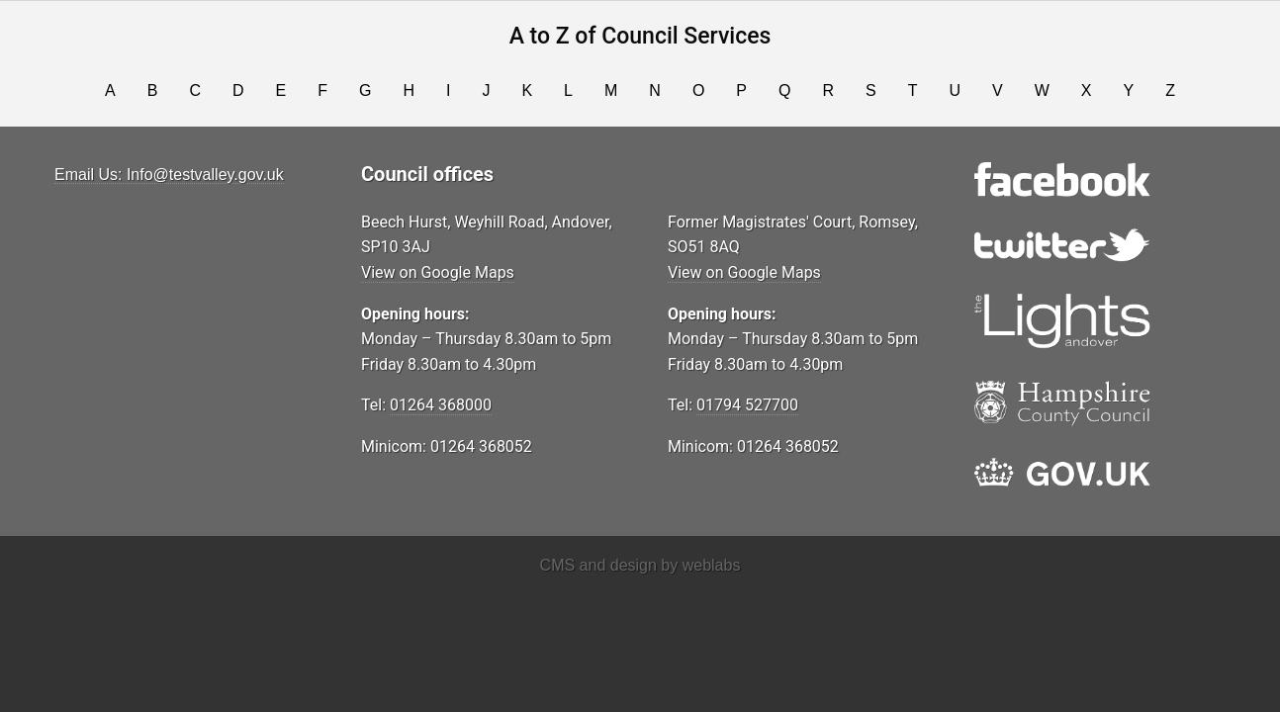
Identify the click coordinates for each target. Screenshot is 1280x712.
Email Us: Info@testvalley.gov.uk (169, 174)
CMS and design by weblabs (640, 565)
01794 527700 (747, 405)
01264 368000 (441, 405)
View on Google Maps (437, 272)
